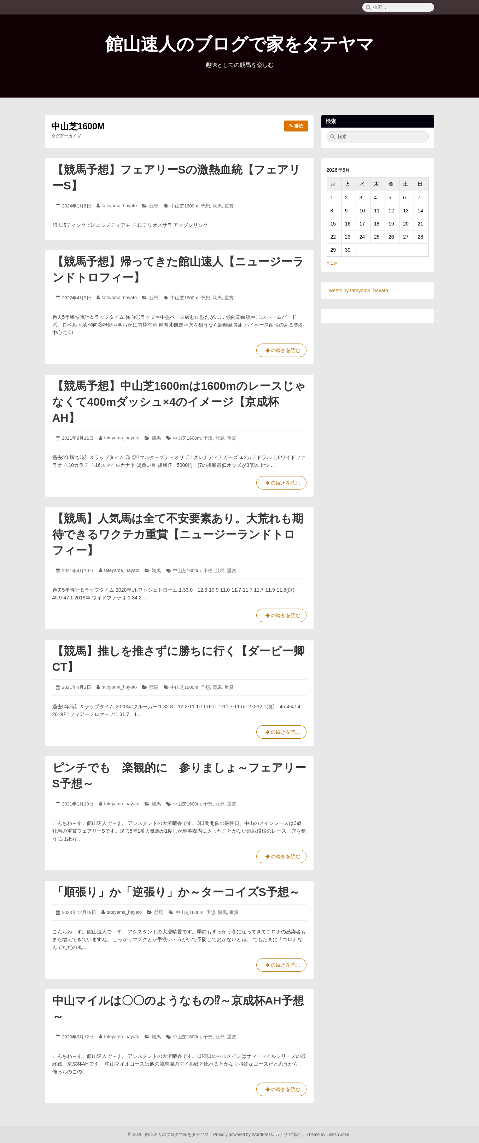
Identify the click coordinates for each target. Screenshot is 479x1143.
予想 (205, 206)
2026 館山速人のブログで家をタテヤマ (170, 1134)
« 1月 (332, 263)
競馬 (153, 206)
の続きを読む (281, 351)
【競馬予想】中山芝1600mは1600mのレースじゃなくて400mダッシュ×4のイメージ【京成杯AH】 (179, 402)
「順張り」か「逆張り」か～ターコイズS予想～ (176, 892)
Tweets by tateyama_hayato (357, 290)
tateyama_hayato (119, 205)
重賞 (229, 206)
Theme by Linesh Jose (328, 1134)
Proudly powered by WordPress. (243, 1134)
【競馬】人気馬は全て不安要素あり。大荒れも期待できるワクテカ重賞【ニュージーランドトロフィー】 (177, 534)
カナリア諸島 (288, 1134)
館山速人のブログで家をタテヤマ (239, 44)
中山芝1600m (184, 206)
